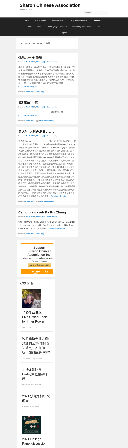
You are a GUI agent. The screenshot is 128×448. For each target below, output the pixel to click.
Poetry (27, 92)
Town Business (57, 20)
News (27, 20)
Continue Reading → (27, 86)
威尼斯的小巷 (28, 102)
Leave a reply (52, 62)
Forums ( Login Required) (57, 27)
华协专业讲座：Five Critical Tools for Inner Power (35, 316)
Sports (29, 27)
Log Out (64, 33)
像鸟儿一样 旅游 (30, 57)
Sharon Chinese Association (50, 5)
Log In (99, 27)
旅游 (32, 92)
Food (39, 27)
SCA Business (40, 20)
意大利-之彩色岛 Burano (36, 131)
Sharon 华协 (40, 62)
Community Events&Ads (81, 27)
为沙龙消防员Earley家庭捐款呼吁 (35, 374)
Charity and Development (78, 20)
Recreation (98, 20)
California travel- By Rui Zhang (42, 212)
